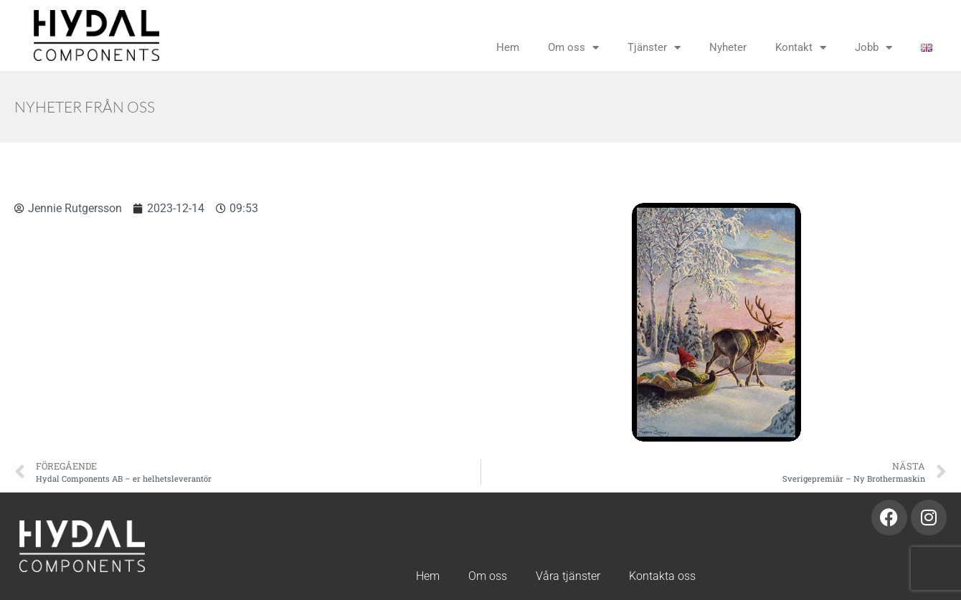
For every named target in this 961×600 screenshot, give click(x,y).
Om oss (573, 47)
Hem (507, 47)
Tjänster (654, 47)
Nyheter (728, 47)
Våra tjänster (568, 576)
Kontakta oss (662, 576)
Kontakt (800, 47)
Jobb (873, 47)
